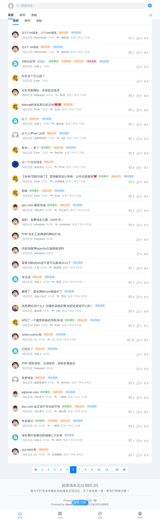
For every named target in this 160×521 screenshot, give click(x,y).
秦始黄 (38, 310)
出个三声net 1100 (33, 133)
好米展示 (53, 61)
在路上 (38, 66)
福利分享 (27, 95)
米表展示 (27, 421)
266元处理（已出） (34, 61)
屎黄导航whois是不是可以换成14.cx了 (46, 262)
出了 (25, 119)
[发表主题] (150, 5)
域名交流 (27, 37)
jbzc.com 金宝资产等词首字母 (41, 406)
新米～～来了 (30, 147)
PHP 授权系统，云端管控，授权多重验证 (48, 363)
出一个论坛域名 (32, 162)
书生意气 (39, 210)
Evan (37, 80)
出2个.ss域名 (30, 47)
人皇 (37, 267)
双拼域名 (27, 378)
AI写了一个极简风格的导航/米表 (42, 320)
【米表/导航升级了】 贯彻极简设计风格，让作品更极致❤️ (59, 176)
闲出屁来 (76, 32)
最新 (11, 15)
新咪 (25, 190)
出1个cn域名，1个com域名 (39, 32)
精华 (22, 15)
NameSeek (41, 37)
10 (99, 469)
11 (106, 469)
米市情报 (66, 61)
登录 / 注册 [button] (80, 502)
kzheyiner (40, 224)
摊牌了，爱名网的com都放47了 (42, 291)
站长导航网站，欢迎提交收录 (41, 90)
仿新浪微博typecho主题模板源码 (43, 248)
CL (36, 339)
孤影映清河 (40, 138)
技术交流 (27, 80)
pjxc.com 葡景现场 (34, 205)
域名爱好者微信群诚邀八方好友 (42, 435)
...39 (116, 469)
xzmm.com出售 (32, 334)
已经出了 (27, 349)
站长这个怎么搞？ (33, 76)
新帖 (34, 15)
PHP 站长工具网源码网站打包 (41, 234)
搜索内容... (26, 5)
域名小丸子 (40, 296)
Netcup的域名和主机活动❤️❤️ (41, 104)
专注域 (26, 277)
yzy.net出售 (29, 449)
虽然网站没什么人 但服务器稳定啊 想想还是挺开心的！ (57, 306)
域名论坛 (39, 167)
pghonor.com (30, 392)
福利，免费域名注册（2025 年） (43, 219)
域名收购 (91, 61)
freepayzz (40, 95)
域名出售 (63, 32)
